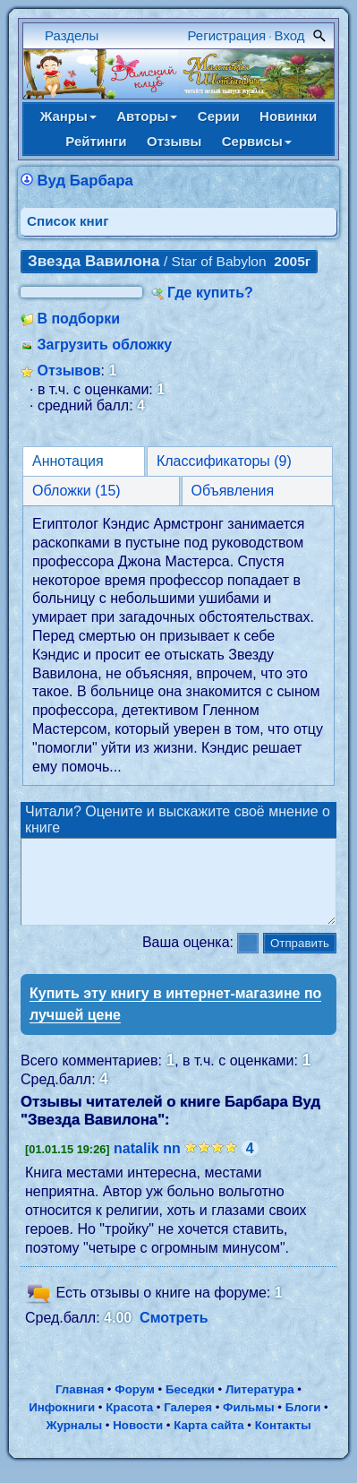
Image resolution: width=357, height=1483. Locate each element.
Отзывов (68, 370)
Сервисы (257, 141)
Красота (129, 1423)
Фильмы (248, 1423)
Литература (259, 1405)
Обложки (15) (76, 490)
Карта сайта (208, 1441)
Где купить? (210, 292)
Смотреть (174, 1333)
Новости (138, 1441)
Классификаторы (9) (224, 461)
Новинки (288, 116)
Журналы (74, 1441)
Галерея (188, 1423)
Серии (219, 116)
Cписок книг (67, 220)
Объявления (233, 490)
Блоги (303, 1423)
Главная (79, 1405)
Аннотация (68, 461)
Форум (135, 1405)
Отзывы (174, 141)
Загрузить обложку (104, 344)
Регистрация (227, 35)
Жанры (68, 116)
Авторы (146, 116)
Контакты (283, 1441)
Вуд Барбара (84, 180)
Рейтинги (95, 141)
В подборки (78, 318)
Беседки (190, 1405)
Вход (290, 35)
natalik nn (147, 1164)
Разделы (71, 35)
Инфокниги (62, 1423)
